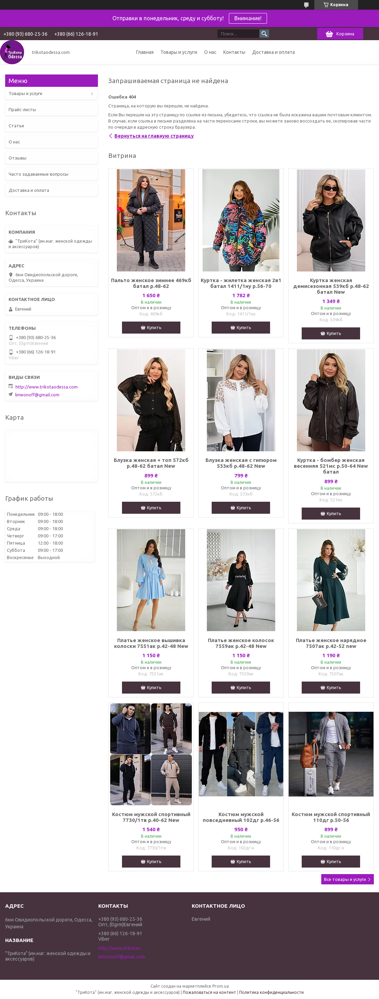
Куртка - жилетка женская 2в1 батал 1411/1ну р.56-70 (241, 283)
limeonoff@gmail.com (37, 394)
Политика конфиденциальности (271, 992)
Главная (145, 52)
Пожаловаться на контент (209, 992)
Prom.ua (220, 986)
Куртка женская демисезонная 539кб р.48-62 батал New (331, 286)
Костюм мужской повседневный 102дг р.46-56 (241, 817)
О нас (210, 52)
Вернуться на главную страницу (154, 136)
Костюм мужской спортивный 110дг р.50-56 (331, 817)
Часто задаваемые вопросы (38, 174)
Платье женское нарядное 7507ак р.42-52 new (331, 643)
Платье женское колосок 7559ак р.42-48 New (241, 643)
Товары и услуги (178, 52)
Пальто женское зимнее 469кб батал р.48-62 (151, 283)
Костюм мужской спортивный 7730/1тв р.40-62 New (151, 817)
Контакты (234, 52)
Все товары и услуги (345, 879)
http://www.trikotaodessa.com (46, 386)
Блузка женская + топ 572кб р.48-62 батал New (151, 463)
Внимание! (247, 18)
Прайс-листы (22, 109)
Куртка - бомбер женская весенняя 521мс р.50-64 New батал (331, 466)
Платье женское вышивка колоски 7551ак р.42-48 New (151, 643)
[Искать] (264, 34)
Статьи (16, 125)
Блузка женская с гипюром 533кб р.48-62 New (241, 463)
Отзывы (17, 157)
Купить (154, 327)
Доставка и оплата (273, 52)
